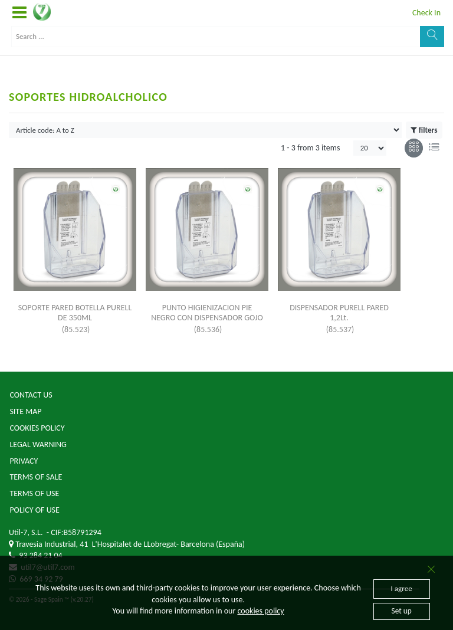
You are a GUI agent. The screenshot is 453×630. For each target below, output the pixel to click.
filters (424, 130)
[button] (19, 13)
